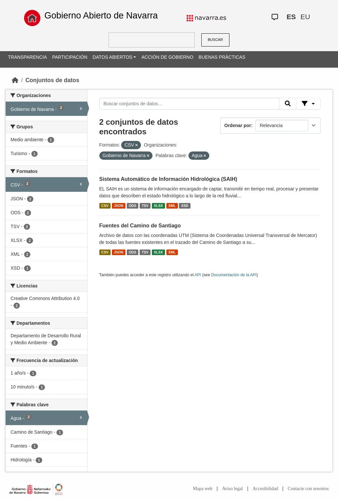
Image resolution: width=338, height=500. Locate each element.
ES (291, 16)
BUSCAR (215, 40)
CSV (105, 206)
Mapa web (203, 488)
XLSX (158, 206)
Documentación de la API (234, 275)
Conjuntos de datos (52, 80)
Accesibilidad (265, 488)
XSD (184, 206)
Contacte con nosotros (308, 488)
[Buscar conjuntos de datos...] (189, 104)
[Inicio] (15, 80)
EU (305, 16)
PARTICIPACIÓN (69, 57)
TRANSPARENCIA (27, 57)
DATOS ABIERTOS (112, 57)
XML (172, 206)
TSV (145, 206)
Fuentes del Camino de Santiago (140, 225)
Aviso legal (232, 488)
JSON (118, 206)
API (197, 275)
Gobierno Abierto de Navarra (101, 15)
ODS (132, 206)
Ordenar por (237, 125)
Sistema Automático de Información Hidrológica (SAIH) (168, 179)
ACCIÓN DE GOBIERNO (167, 57)
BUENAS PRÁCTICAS (222, 57)
